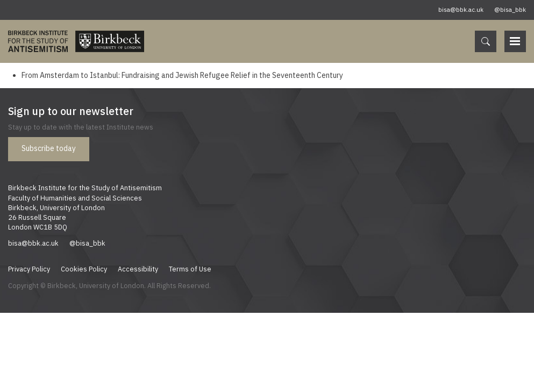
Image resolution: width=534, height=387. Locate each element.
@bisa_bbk (510, 9)
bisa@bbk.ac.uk (460, 9)
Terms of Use (190, 268)
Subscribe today (49, 148)
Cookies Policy (84, 268)
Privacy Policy (29, 268)
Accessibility (138, 268)
